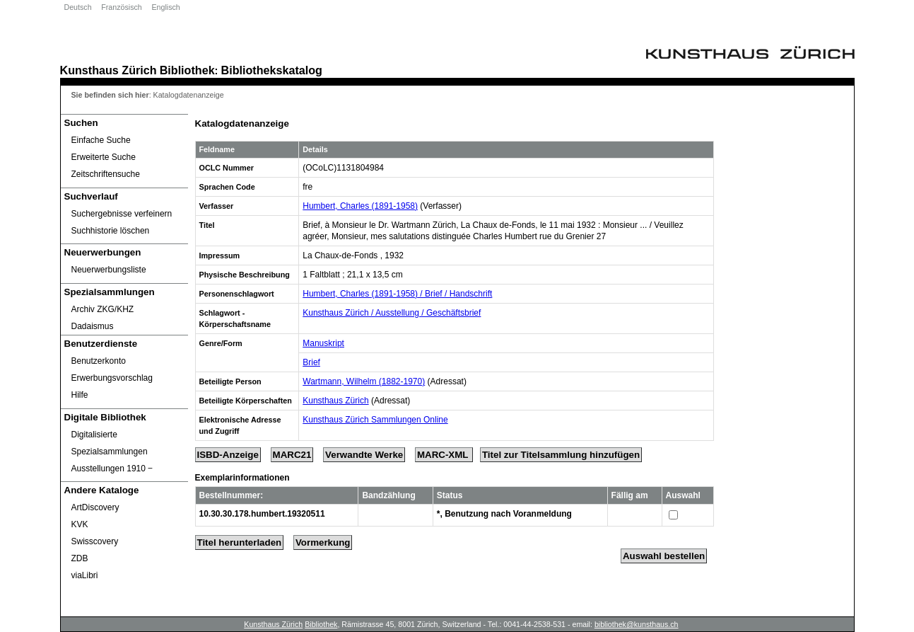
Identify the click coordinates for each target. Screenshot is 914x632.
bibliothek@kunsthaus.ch (636, 624)
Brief (311, 362)
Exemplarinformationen (242, 478)
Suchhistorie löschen (110, 231)
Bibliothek (187, 70)
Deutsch (78, 7)
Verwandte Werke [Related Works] (364, 454)
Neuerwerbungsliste (108, 270)
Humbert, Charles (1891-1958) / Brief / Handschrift (397, 294)
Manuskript (323, 343)
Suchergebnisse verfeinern (121, 214)
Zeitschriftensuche (105, 174)
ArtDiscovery (95, 507)
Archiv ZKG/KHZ (102, 309)
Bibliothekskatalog (271, 70)
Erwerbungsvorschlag (112, 378)
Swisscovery (95, 541)
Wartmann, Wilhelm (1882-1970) (364, 381)
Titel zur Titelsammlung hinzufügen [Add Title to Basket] (561, 454)
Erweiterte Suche (103, 157)
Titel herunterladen (239, 542)
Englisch (165, 7)
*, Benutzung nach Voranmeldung (504, 514)
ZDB (79, 558)
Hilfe (79, 395)
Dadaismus (92, 326)
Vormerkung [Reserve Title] (323, 542)
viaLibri (84, 575)
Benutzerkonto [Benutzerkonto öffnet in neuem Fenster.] (98, 361)
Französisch (121, 7)
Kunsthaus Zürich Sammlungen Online (375, 420)
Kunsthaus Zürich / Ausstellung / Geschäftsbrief (392, 313)
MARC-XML (444, 454)
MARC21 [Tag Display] (292, 454)
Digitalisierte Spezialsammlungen (109, 443)
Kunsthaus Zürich (108, 70)
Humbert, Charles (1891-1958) (360, 206)
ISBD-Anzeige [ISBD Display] (228, 454)
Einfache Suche (101, 140)
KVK (79, 524)
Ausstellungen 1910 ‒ (112, 468)
